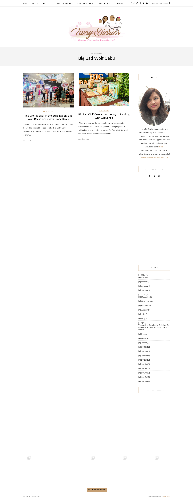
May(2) (144, 318)
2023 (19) (145, 347)
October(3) (146, 305)
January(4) (145, 342)
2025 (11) (145, 290)
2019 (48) (145, 364)
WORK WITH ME (104, 3)
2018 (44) (145, 368)
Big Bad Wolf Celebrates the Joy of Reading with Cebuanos (103, 116)
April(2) (144, 277)
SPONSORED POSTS (85, 3)
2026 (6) (144, 275)
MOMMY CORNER (64, 3)
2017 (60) (145, 373)
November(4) (147, 301)
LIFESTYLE (47, 3)
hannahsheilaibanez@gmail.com (154, 157)
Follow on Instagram (96, 490)
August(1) (145, 310)
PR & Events (48, 112)
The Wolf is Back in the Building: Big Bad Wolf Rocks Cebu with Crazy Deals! (48, 117)
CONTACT (119, 3)
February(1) (146, 338)
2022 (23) (145, 351)
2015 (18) (145, 381)
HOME (25, 3)
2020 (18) (145, 360)
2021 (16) (145, 355)
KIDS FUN (35, 3)
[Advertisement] (154, 221)
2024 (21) (145, 294)
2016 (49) (145, 377)
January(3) (145, 286)
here (161, 146)
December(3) (147, 297)
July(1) (144, 314)
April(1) (144, 322)
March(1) (145, 281)
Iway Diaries (166, 496)
